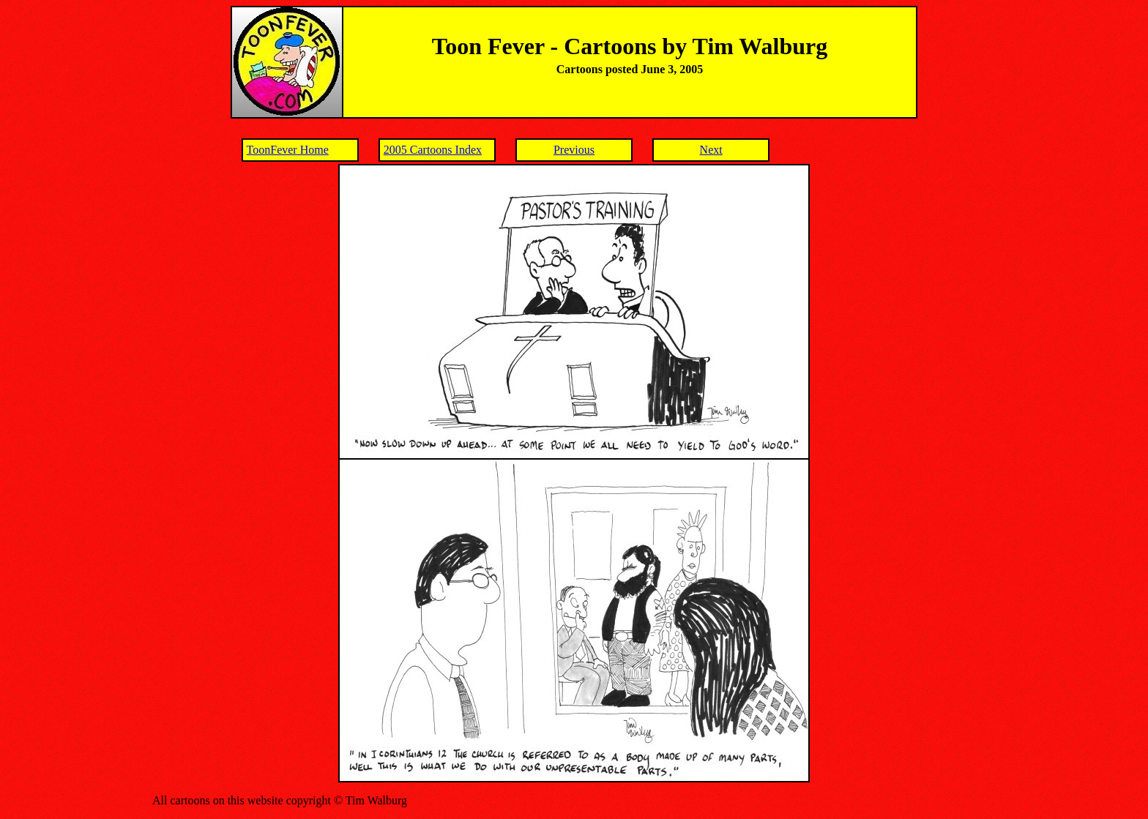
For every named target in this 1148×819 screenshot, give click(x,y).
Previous (574, 149)
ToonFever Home (288, 149)
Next (711, 149)
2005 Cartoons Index (433, 149)
